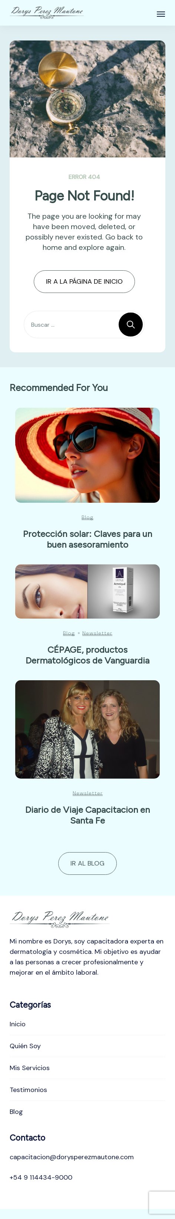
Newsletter (97, 633)
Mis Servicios (30, 1067)
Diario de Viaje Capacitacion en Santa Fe (87, 815)
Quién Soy (25, 1046)
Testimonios (28, 1089)
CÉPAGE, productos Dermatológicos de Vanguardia (87, 655)
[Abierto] (160, 14)
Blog (87, 517)
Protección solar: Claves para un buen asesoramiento (87, 539)
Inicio (18, 1024)
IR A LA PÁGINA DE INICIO (84, 281)
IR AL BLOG (87, 863)
